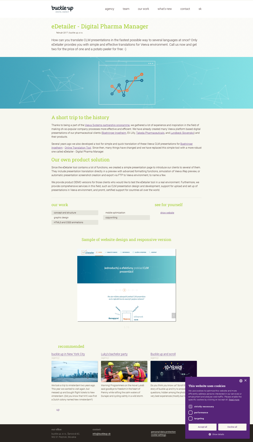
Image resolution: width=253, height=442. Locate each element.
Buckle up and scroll (163, 354)
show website (167, 212)
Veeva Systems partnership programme (107, 125)
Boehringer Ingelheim (114, 132)
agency (109, 8)
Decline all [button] (232, 427)
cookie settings (158, 435)
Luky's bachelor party (114, 354)
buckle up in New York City (68, 354)
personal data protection (163, 432)
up (58, 409)
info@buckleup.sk (102, 433)
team (126, 8)
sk (200, 8)
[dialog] (217, 408)
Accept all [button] (202, 427)
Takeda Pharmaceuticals (150, 132)
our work (143, 8)
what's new (165, 8)
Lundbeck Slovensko (182, 132)
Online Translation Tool (78, 147)
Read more (234, 399)
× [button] (245, 380)
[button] (217, 434)
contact (185, 8)
